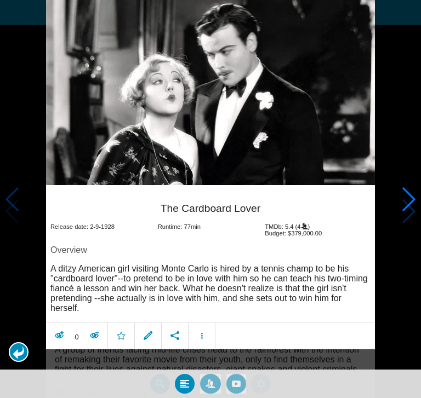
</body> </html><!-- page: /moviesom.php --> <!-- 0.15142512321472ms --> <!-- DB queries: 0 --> (210, 199)
